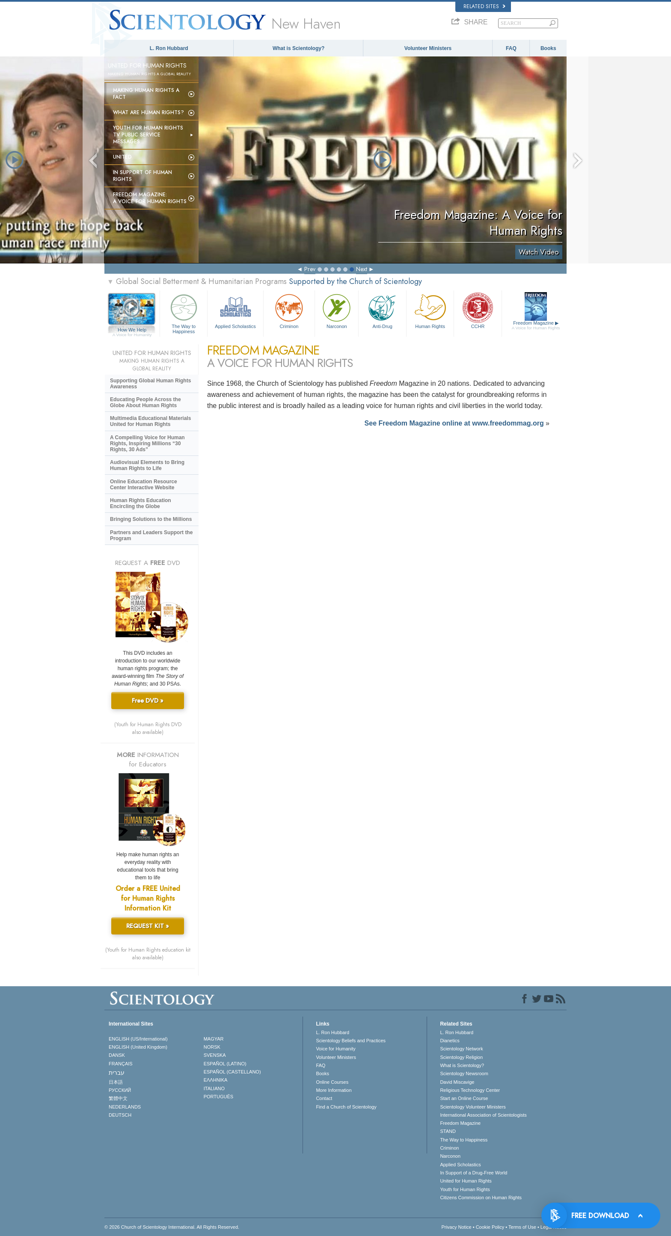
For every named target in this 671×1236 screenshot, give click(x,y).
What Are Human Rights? (148, 112)
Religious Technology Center (470, 1090)
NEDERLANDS (125, 1106)
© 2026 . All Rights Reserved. (171, 1227)
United (122, 157)
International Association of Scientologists (483, 1115)
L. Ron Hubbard (169, 48)
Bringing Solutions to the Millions (151, 519)
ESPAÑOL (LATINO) (225, 1063)
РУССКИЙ (120, 1090)
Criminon (289, 310)
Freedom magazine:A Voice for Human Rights (150, 198)
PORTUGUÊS (218, 1096)
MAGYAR (214, 1038)
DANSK (117, 1055)
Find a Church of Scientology (346, 1106)
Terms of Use (522, 1227)
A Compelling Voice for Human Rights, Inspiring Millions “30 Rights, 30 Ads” (147, 443)
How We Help (132, 330)
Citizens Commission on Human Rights (481, 1197)
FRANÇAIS (121, 1063)
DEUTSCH (120, 1115)
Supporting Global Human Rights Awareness (150, 384)
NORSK (212, 1047)
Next (361, 269)
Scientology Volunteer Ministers (472, 1106)
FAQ (511, 48)
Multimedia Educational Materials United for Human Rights (150, 421)
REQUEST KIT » (147, 926)
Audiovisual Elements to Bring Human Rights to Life (147, 465)
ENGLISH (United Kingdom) (138, 1047)
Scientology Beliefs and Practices (351, 1040)
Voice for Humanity (335, 1048)
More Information (333, 1090)
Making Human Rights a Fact (146, 93)
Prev (309, 269)
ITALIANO (214, 1088)
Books (548, 48)
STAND (447, 1131)
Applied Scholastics (235, 310)
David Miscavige (457, 1082)
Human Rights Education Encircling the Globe (140, 503)
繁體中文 (118, 1098)
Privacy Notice (456, 1227)
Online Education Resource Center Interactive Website (143, 485)
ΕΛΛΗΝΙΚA (216, 1079)
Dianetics (449, 1040)
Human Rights (430, 310)
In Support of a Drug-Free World (473, 1172)
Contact (324, 1098)
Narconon (336, 310)
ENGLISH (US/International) (138, 1038)
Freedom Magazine (536, 325)
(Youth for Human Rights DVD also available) (147, 728)
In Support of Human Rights (142, 176)
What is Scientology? (298, 48)
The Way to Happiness (183, 312)
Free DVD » (147, 700)
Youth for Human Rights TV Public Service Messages (148, 134)
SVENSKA (215, 1055)
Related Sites (484, 6)
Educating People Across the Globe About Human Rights (145, 402)
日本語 (116, 1082)
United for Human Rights (465, 1180)
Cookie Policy (490, 1227)
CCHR (477, 310)
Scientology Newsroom (464, 1073)
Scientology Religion (461, 1057)
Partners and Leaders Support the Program (151, 535)
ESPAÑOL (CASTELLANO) (232, 1071)
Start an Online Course (464, 1098)
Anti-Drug (382, 310)
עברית (117, 1072)
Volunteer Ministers (427, 48)
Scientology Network (461, 1048)
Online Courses (332, 1082)
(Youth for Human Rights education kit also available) (147, 953)
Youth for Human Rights (465, 1189)
